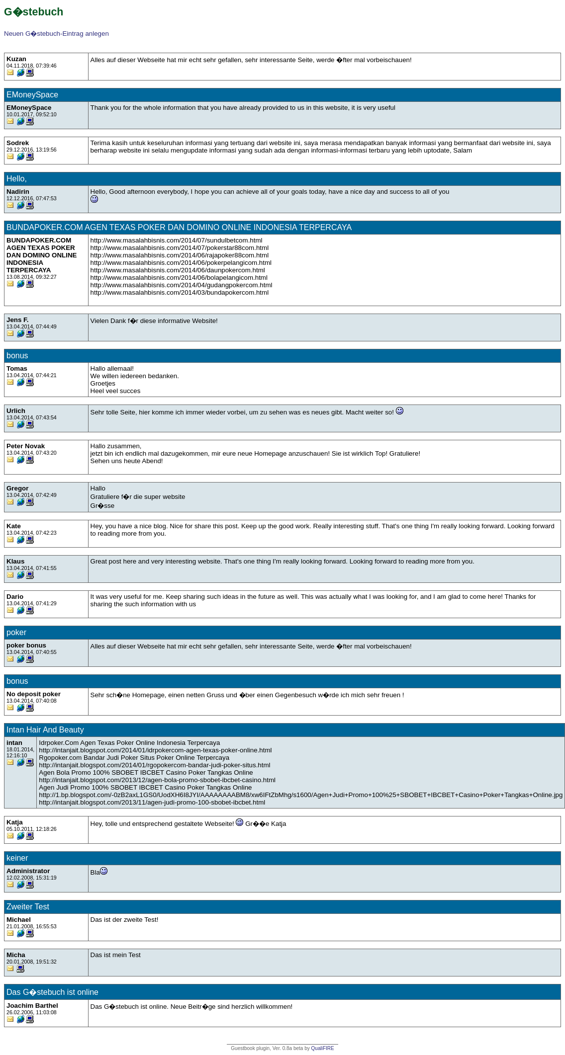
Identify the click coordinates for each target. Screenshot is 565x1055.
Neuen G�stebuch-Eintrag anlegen (56, 33)
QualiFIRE (322, 1048)
